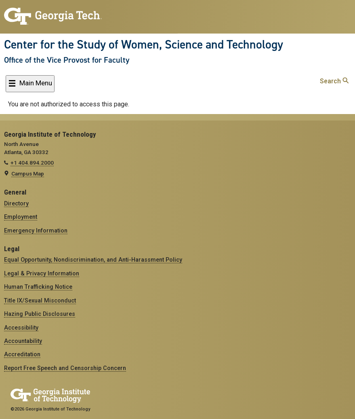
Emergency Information (35, 230)
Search (334, 81)
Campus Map (27, 173)
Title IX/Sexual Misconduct (40, 300)
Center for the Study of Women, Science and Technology (143, 44)
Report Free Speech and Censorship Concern (65, 368)
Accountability (23, 341)
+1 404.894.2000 (32, 162)
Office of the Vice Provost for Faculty (66, 60)
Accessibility (21, 327)
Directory (16, 203)
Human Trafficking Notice (38, 287)
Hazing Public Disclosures (39, 314)
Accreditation (22, 354)
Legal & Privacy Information (41, 273)
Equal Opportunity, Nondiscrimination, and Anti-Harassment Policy (93, 259)
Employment (20, 217)
